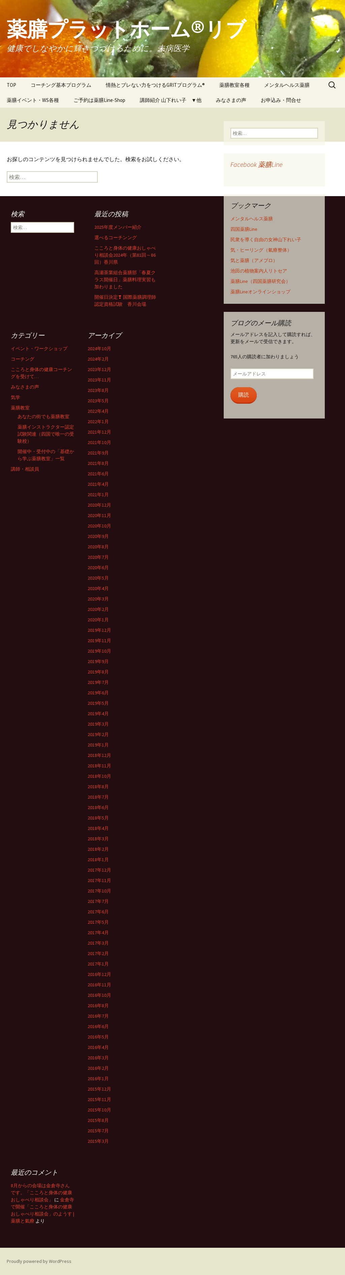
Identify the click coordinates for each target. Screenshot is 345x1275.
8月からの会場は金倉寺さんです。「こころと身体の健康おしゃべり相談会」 (41, 1192)
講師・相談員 (25, 469)
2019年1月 (98, 745)
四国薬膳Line (243, 229)
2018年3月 (98, 839)
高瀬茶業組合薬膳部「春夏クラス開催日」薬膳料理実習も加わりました (125, 279)
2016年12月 (99, 974)
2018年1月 (98, 860)
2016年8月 (98, 1006)
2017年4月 (98, 933)
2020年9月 (98, 536)
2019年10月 (99, 651)
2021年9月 (98, 453)
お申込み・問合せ (281, 100)
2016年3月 (98, 1058)
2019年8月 (98, 672)
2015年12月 (99, 1089)
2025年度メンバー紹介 (118, 227)
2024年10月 (99, 348)
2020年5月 (98, 578)
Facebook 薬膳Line (256, 164)
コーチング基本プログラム (61, 85)
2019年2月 (98, 734)
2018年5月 (98, 818)
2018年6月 (98, 807)
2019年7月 (98, 682)
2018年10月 (99, 776)
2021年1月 (98, 494)
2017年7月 (98, 901)
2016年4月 (98, 1047)
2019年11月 (99, 641)
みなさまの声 (231, 100)
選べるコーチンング (115, 237)
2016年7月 (98, 1016)
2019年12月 (99, 630)
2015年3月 (98, 1141)
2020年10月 (99, 526)
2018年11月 (99, 766)
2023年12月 (99, 369)
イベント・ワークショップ (39, 348)
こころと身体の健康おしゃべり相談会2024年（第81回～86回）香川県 (125, 255)
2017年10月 (99, 891)
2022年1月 (98, 421)
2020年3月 (98, 599)
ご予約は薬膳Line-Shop (99, 100)
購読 (243, 395)
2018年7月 (98, 797)
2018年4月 (98, 828)
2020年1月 (98, 620)
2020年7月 (98, 557)
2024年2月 (98, 359)
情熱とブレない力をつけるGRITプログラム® (155, 85)
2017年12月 (99, 870)
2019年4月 (98, 714)
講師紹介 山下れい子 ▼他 (170, 100)
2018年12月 (99, 755)
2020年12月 (99, 505)
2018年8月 (98, 787)
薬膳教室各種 (234, 85)
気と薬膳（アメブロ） (254, 260)
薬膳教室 (20, 408)
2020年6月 (98, 567)
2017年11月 (99, 880)
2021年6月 (98, 474)
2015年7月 (98, 1131)
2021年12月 (99, 432)
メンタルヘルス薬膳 (287, 85)
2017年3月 (98, 943)
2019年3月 (98, 724)
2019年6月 (98, 693)
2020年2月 (98, 609)
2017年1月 (98, 964)
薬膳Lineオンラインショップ (260, 292)
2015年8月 (98, 1120)
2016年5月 (98, 1037)
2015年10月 (99, 1110)
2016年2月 (98, 1068)
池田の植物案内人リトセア (258, 271)
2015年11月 (99, 1099)
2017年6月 (98, 912)
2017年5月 (98, 922)
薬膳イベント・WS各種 (33, 100)
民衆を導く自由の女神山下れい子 (265, 239)
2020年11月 (99, 515)
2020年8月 (98, 547)
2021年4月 (98, 484)
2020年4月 (98, 588)
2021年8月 (98, 463)
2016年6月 (98, 1026)
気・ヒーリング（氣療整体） (261, 250)
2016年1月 (98, 1079)
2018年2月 (98, 849)
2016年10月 (99, 995)
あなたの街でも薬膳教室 (43, 416)
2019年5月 (98, 703)
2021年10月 (99, 442)
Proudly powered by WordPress (39, 1261)
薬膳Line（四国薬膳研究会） (260, 281)
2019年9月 (98, 661)
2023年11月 (99, 380)
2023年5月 (98, 401)
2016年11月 (99, 985)
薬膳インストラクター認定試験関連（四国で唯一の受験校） (46, 434)
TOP (11, 85)
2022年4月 (98, 411)
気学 (15, 397)
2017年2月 (98, 953)
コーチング (22, 359)
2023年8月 (98, 390)
